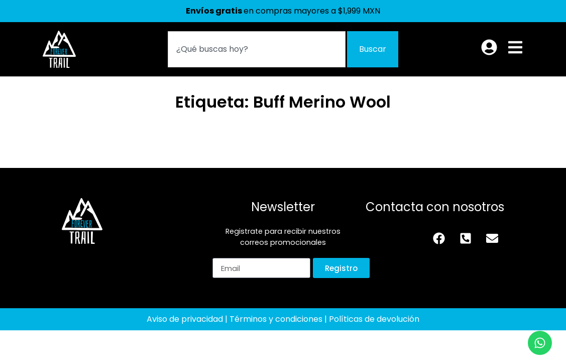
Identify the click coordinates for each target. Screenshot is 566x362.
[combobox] (257, 49)
